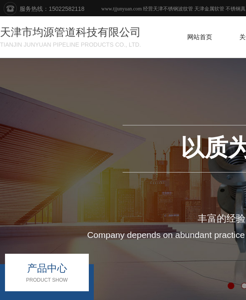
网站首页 (199, 37)
